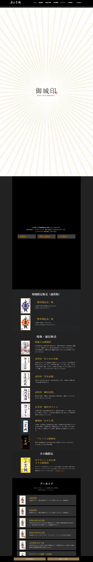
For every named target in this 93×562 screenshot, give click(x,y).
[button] (27, 236)
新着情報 (41, 2)
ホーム (35, 2)
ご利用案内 (70, 2)
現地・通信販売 (45, 236)
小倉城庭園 (55, 2)
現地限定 (23, 236)
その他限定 (63, 236)
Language (79, 2)
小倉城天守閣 (48, 2)
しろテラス (62, 2)
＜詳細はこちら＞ (59, 471)
